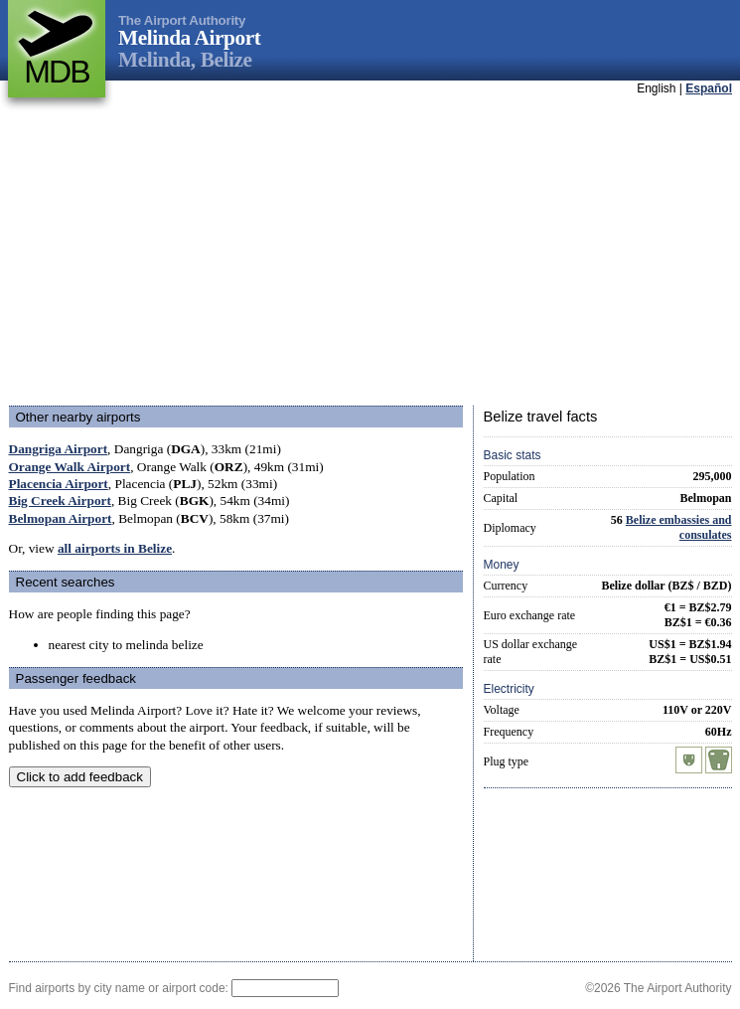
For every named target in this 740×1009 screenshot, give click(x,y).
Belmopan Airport (60, 518)
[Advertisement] (341, 252)
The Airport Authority (181, 20)
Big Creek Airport (60, 500)
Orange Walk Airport (70, 466)
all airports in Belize (115, 548)
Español (708, 88)
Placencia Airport (58, 483)
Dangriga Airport (58, 448)
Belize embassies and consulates (679, 527)
